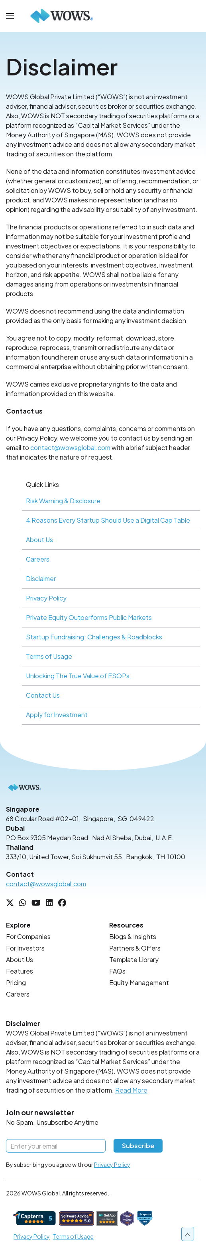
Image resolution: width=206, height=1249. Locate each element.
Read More (131, 1090)
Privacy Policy (46, 598)
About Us (39, 539)
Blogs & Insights (132, 936)
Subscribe (138, 1145)
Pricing (16, 982)
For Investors (25, 948)
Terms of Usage (49, 656)
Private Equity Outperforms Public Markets (89, 617)
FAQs (117, 971)
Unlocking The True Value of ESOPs (77, 676)
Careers (37, 559)
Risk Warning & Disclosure (63, 501)
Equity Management (139, 982)
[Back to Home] (62, 16)
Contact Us (43, 695)
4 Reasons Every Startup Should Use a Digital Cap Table (108, 520)
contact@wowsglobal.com (70, 447)
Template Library (134, 959)
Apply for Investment (57, 714)
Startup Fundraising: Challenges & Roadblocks (94, 637)
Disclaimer (41, 578)
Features (19, 971)
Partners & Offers (135, 948)
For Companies (28, 936)
